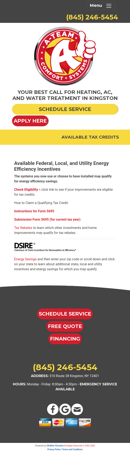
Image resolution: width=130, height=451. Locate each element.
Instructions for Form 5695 (34, 211)
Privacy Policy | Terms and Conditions (64, 449)
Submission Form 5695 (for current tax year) (47, 219)
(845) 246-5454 (92, 17)
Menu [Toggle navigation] (101, 6)
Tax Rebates (23, 228)
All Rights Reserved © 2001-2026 (79, 446)
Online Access (55, 445)
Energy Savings (25, 259)
